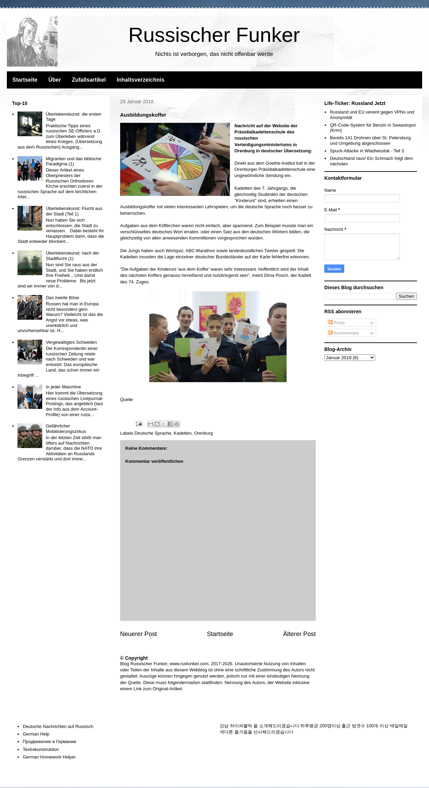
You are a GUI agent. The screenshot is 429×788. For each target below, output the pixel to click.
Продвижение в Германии (49, 741)
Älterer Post (299, 634)
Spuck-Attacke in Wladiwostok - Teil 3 (367, 150)
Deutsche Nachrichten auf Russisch (58, 726)
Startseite (24, 80)
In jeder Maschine (63, 386)
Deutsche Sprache (153, 433)
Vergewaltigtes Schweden (71, 342)
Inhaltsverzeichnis (140, 80)
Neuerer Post (138, 634)
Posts (336, 322)
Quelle (126, 399)
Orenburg (203, 433)
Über (54, 80)
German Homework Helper (49, 757)
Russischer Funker (214, 34)
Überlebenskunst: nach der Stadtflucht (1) (72, 255)
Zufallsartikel (89, 80)
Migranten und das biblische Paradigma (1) (73, 161)
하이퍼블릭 (241, 725)
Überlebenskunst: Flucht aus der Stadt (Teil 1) (74, 211)
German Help (36, 734)
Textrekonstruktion (41, 749)
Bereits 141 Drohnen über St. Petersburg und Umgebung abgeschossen (370, 140)
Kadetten (183, 433)
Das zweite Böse (62, 297)
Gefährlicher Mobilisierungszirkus (66, 428)
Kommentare (343, 333)
